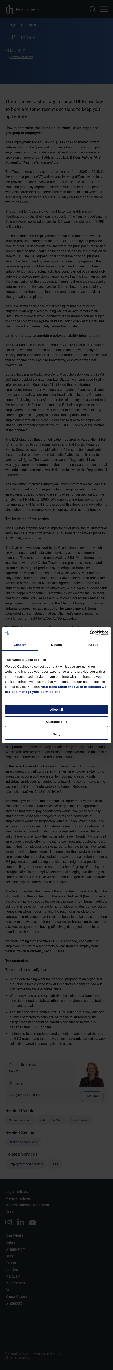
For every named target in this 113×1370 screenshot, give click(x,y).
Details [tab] (56, 644)
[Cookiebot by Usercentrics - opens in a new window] (89, 633)
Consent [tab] (20, 644)
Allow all (56, 709)
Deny (57, 734)
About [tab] (93, 644)
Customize (56, 722)
